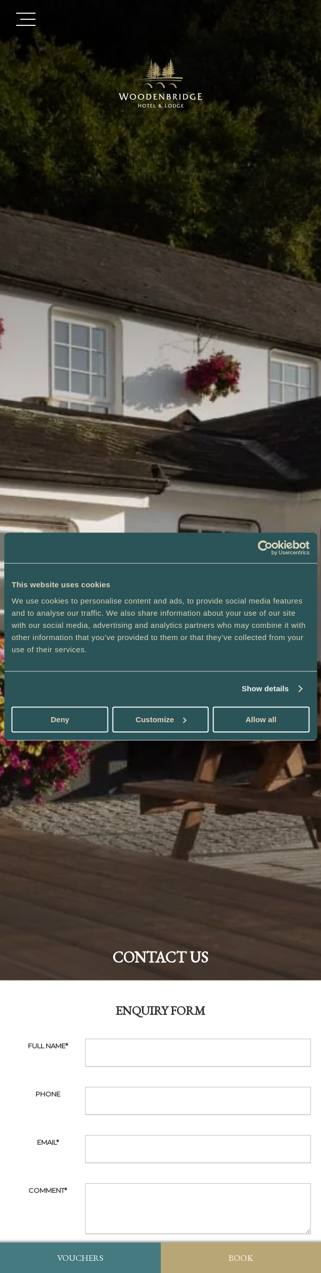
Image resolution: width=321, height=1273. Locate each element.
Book (241, 1257)
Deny (60, 719)
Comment (47, 1190)
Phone (47, 1094)
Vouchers (80, 1257)
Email (48, 1142)
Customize (160, 719)
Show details (265, 688)
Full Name (48, 1046)
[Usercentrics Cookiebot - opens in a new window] (265, 547)
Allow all (260, 719)
